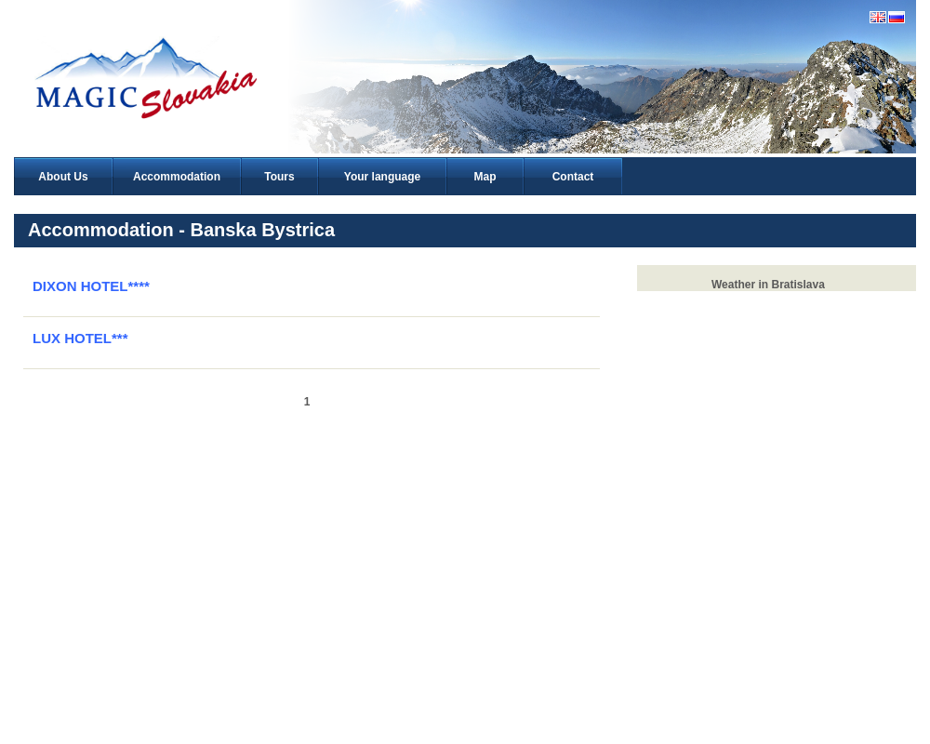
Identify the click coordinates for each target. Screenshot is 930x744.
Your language (382, 176)
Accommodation (176, 176)
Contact (573, 176)
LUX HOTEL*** (80, 338)
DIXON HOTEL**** (91, 286)
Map (485, 176)
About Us (62, 176)
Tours (279, 176)
